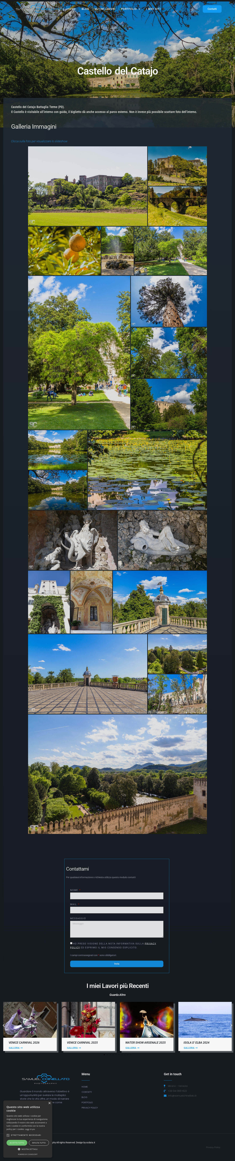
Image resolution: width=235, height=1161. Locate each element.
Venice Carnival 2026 (24, 1042)
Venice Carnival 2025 (82, 1042)
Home (71, 9)
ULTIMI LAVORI (105, 9)
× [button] (49, 1103)
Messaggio (78, 918)
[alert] (27, 1129)
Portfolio (130, 9)
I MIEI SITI (153, 9)
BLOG (84, 1097)
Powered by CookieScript (28, 1154)
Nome (74, 890)
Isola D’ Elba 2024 (196, 1042)
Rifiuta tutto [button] (39, 1143)
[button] (4, 1025)
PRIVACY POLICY (90, 1107)
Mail (74, 904)
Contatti (87, 1092)
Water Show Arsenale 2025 (145, 1042)
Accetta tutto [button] (17, 1143)
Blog (85, 9)
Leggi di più (30, 1129)
